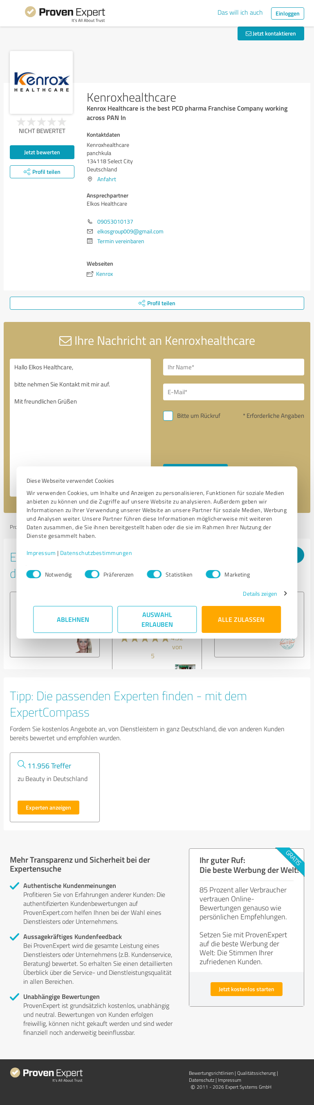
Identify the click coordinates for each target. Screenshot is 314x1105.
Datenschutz (201, 1079)
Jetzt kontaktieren (271, 33)
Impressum (48, 553)
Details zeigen (253, 593)
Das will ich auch (240, 12)
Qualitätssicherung (256, 1072)
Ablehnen (73, 619)
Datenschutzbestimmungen (103, 553)
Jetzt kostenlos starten (246, 989)
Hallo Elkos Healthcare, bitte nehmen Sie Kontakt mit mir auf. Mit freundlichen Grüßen (80, 428)
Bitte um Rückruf (198, 415)
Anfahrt (106, 179)
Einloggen (288, 13)
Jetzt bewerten (42, 152)
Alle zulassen (241, 619)
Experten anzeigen (48, 807)
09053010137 (115, 221)
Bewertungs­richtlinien (211, 1072)
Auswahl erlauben (157, 619)
